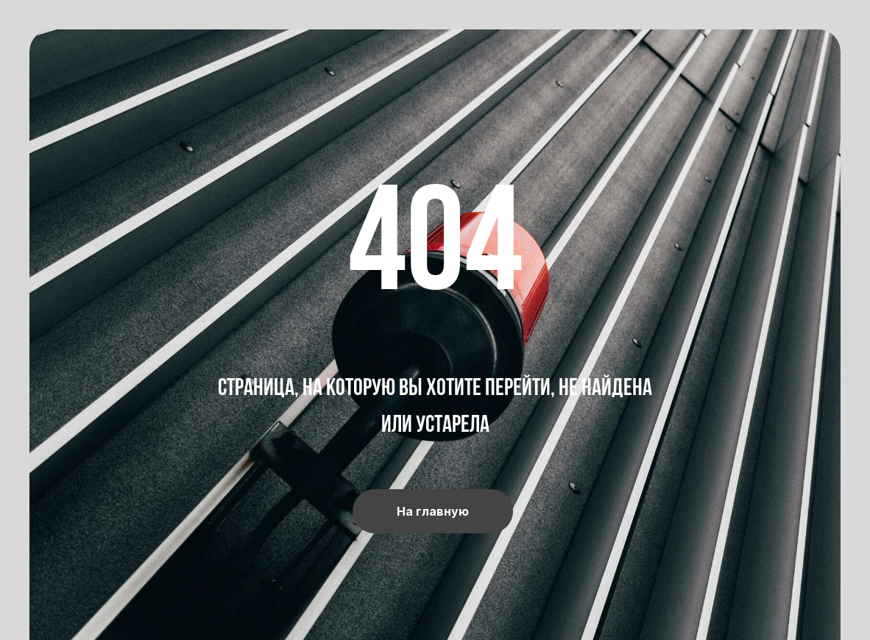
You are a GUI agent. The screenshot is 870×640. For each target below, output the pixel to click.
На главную (433, 511)
